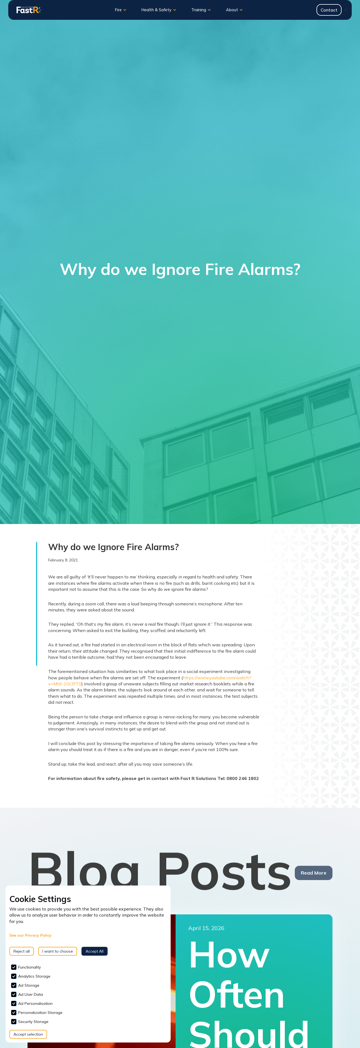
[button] (121, 10)
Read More (313, 876)
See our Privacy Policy (30, 935)
